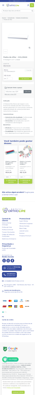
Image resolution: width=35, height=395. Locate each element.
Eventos (21, 233)
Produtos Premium (25, 236)
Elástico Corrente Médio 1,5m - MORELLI (25, 163)
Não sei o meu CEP (10, 94)
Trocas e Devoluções (8, 232)
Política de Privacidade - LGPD (9, 249)
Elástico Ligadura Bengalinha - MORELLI (10, 163)
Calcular (27, 91)
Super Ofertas (23, 221)
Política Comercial (7, 229)
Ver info (28, 70)
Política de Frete (7, 227)
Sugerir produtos (9, 198)
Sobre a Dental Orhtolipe (6, 224)
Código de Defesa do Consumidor (8, 235)
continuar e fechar (18, 392)
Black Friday (23, 228)
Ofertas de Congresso (26, 223)
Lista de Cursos (23, 231)
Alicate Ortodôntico (22, 18)
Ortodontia (11, 18)
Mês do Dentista (24, 226)
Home (4, 18)
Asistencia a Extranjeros (9, 239)
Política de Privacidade (13, 387)
